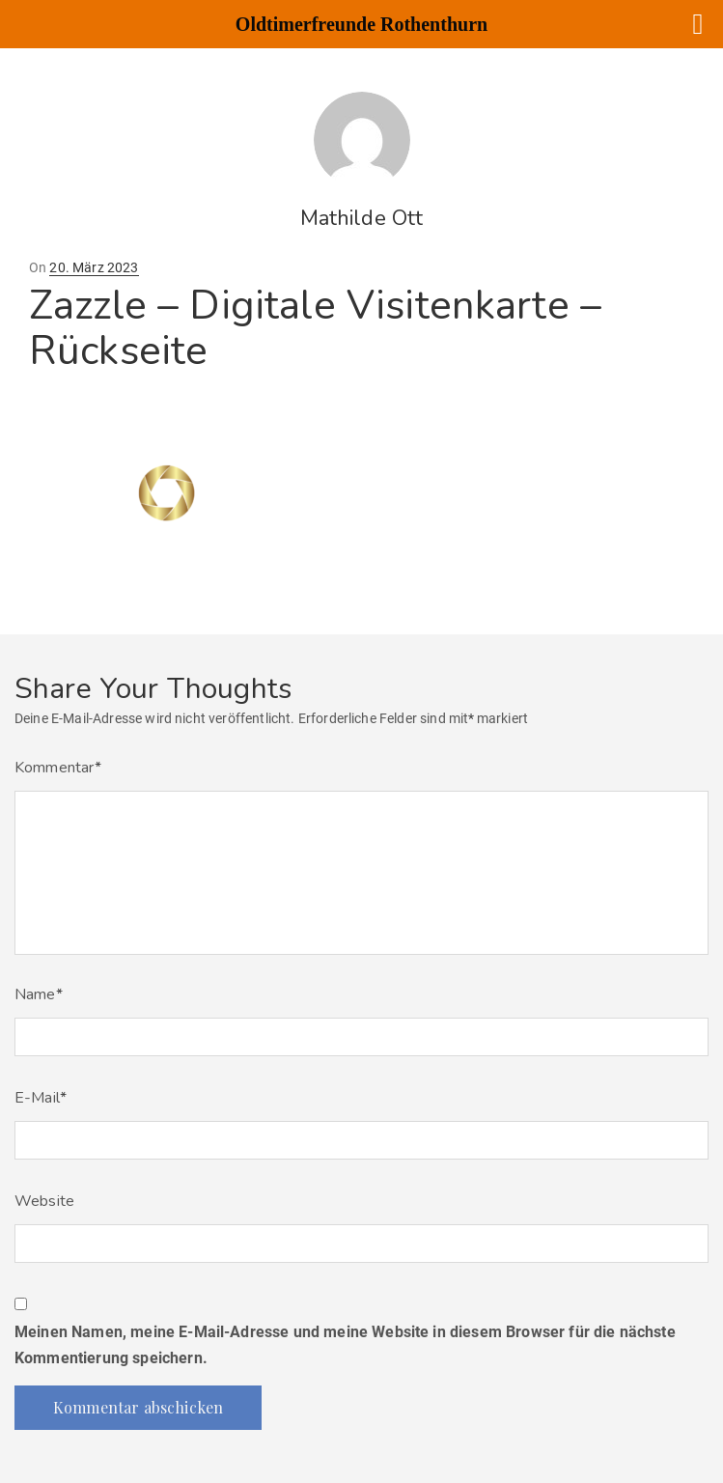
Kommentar (57, 767)
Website (44, 1201)
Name (38, 994)
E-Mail (40, 1097)
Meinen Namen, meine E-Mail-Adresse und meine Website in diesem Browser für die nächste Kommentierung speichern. (345, 1345)
